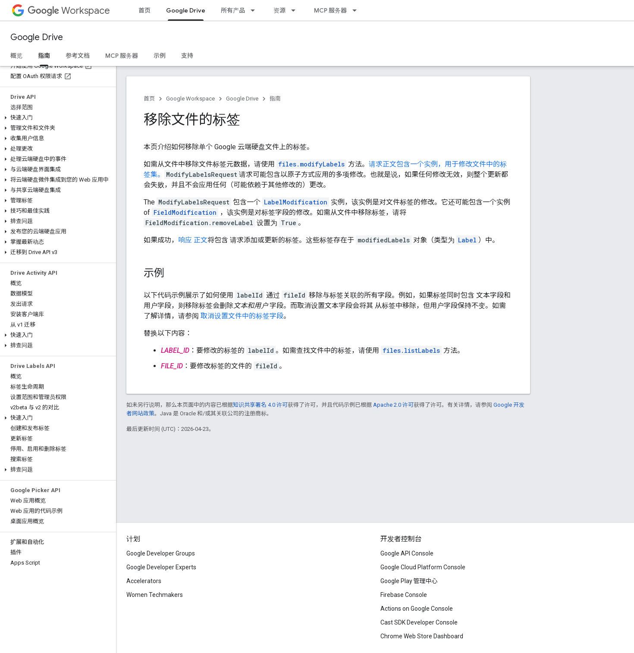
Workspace (69, 10)
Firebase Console (403, 594)
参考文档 (78, 56)
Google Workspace (190, 98)
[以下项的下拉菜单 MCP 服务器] (357, 10)
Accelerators (143, 581)
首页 (144, 10)
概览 (16, 56)
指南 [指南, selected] (44, 56)
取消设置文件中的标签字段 (242, 316)
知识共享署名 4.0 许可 (260, 405)
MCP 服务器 (330, 10)
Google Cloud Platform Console (422, 567)
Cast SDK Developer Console (419, 622)
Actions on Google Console (416, 608)
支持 (187, 56)
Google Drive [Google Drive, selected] (185, 10)
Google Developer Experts (161, 567)
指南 (275, 98)
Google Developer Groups (160, 553)
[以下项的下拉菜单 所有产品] (255, 10)
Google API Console (406, 553)
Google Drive (36, 37)
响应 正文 (192, 240)
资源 (279, 10)
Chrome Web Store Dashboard (421, 636)
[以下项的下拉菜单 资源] (296, 10)
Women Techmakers (154, 594)
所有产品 (233, 10)
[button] (56, 118)
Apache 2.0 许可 (393, 405)
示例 (160, 56)
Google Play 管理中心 (409, 581)
